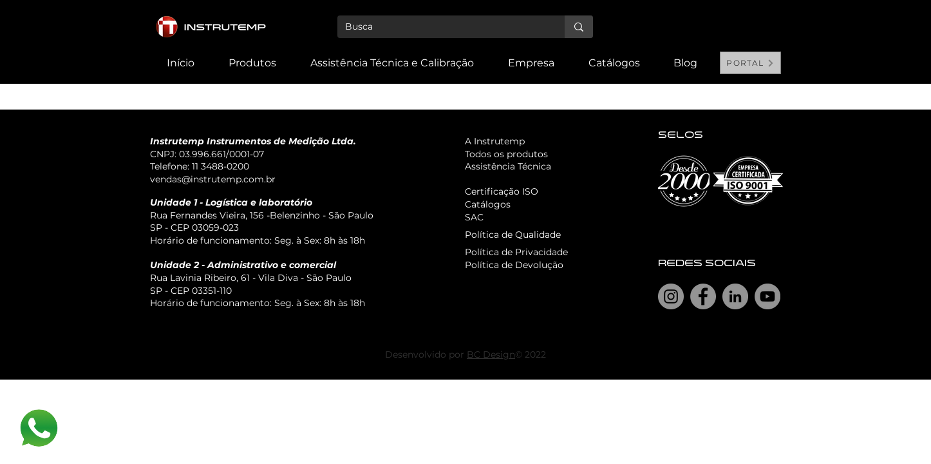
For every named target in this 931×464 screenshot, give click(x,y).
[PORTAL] (750, 63)
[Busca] (441, 27)
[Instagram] (671, 296)
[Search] (767, 41)
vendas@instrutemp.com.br (213, 179)
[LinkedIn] (735, 296)
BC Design (491, 354)
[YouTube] (767, 296)
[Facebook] (703, 296)
